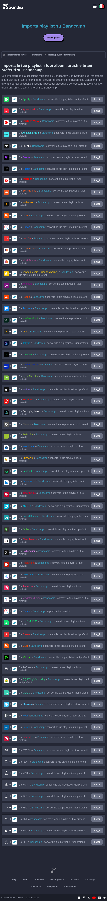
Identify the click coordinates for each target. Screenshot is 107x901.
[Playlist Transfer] (13, 6)
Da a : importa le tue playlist (44, 611)
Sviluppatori (52, 886)
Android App (70, 886)
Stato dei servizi (32, 898)
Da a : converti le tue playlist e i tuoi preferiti (53, 99)
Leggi (97, 99)
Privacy (20, 898)
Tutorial (25, 879)
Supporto (39, 879)
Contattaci (36, 886)
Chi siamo (74, 879)
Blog (14, 879)
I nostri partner (57, 879)
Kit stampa (90, 879)
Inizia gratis (53, 37)
